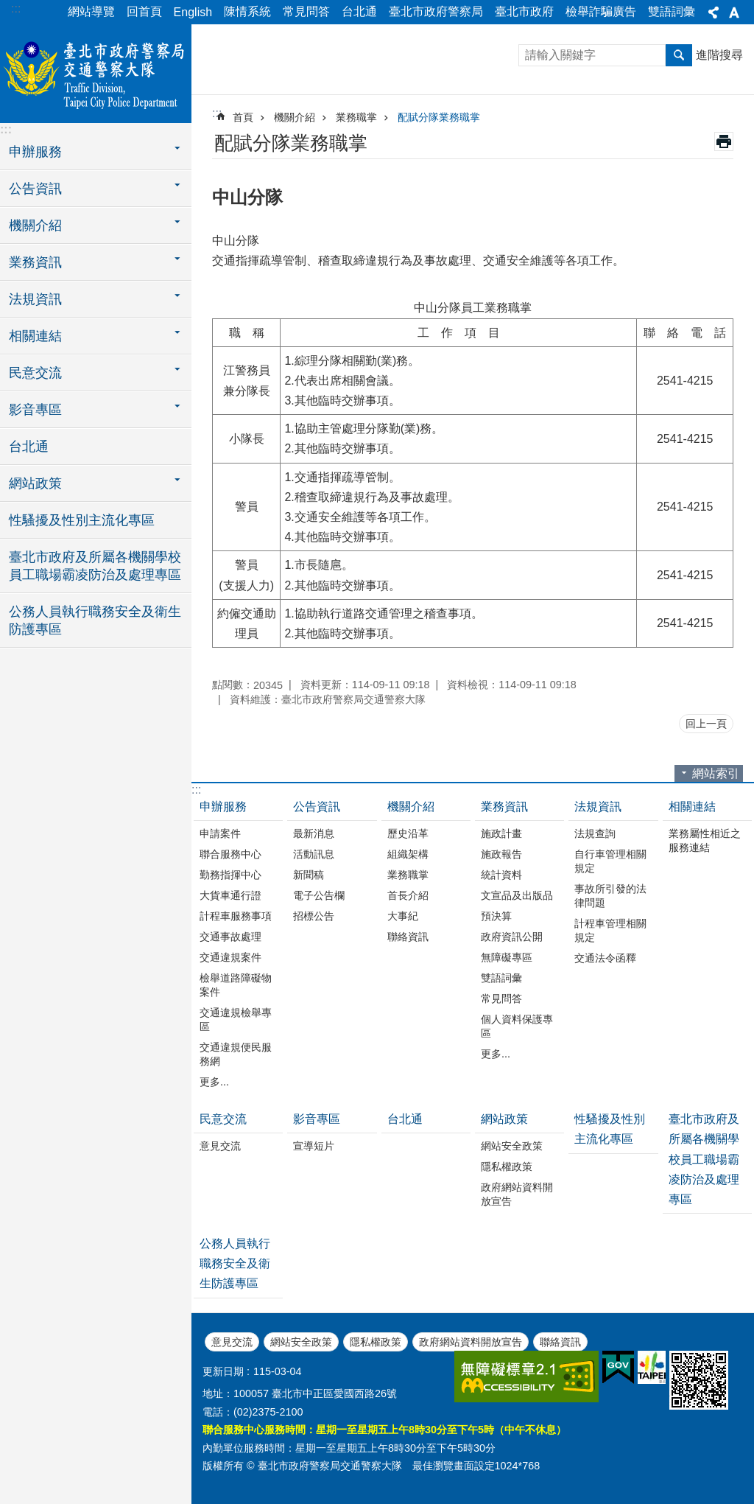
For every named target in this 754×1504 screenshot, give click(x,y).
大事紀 (402, 916)
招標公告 (313, 916)
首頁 (243, 117)
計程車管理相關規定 (610, 930)
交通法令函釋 (605, 958)
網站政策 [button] (35, 483)
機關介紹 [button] (35, 225)
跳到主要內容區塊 (7, 7)
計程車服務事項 (236, 916)
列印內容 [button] (723, 141)
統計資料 (501, 875)
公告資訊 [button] (35, 188)
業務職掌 (356, 117)
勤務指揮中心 (230, 875)
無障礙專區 (506, 957)
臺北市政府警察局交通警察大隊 (95, 71)
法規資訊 (597, 806)
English (193, 12)
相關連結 (692, 806)
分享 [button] (713, 12)
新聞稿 (308, 875)
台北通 (359, 11)
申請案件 (220, 833)
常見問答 (306, 11)
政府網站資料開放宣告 (517, 1194)
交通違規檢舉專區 (236, 1019)
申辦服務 (223, 806)
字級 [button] (734, 12)
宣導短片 (313, 1146)
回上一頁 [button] (706, 724)
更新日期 (223, 1371)
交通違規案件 (230, 957)
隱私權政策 (506, 1166)
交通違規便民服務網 (236, 1054)
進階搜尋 (719, 55)
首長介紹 (408, 895)
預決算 (496, 916)
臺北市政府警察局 (436, 11)
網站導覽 (91, 11)
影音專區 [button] (35, 409)
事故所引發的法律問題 (610, 896)
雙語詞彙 (671, 11)
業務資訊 (504, 806)
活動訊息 (313, 854)
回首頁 (144, 11)
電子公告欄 (319, 895)
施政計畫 (501, 833)
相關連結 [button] (35, 336)
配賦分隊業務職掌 (439, 117)
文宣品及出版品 (517, 895)
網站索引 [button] (715, 773)
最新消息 (313, 833)
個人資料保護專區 (517, 1026)
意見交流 (220, 1146)
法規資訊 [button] (35, 299)
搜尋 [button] (679, 55)
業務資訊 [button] (35, 262)
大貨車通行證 (230, 895)
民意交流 (223, 1119)
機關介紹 (294, 117)
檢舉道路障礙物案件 (236, 985)
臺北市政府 (524, 11)
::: (16, 8)
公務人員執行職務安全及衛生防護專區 (95, 620)
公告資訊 (316, 806)
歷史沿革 (408, 833)
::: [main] (217, 113)
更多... (214, 1082)
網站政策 (504, 1119)
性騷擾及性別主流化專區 (82, 520)
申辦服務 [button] (35, 151)
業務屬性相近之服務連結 (705, 840)
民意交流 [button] (35, 372)
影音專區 (316, 1119)
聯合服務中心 (230, 854)
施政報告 (501, 854)
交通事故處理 (230, 936)
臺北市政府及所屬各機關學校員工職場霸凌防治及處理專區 (95, 566)
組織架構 (408, 854)
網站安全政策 (512, 1146)
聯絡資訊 (408, 936)
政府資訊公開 (512, 936)
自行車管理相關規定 (610, 861)
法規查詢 (595, 833)
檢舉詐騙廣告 (601, 11)
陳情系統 (247, 11)
